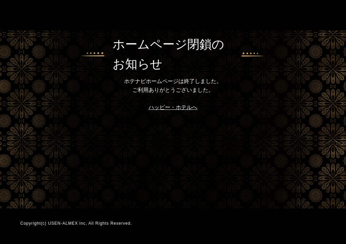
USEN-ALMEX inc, (67, 223)
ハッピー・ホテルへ (173, 107)
